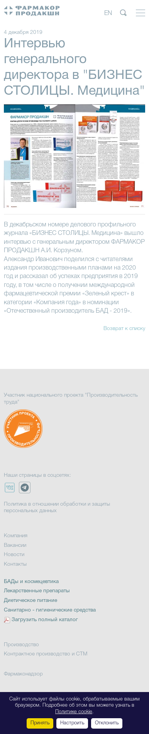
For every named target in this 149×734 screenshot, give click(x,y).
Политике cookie (73, 712)
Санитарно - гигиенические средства (50, 610)
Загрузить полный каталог (45, 619)
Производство (21, 644)
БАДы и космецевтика (31, 581)
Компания (15, 535)
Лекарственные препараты (37, 590)
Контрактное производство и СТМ (45, 654)
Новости (14, 554)
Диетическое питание (30, 600)
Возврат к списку (124, 328)
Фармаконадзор (23, 674)
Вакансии (15, 545)
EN (108, 13)
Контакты (15, 564)
